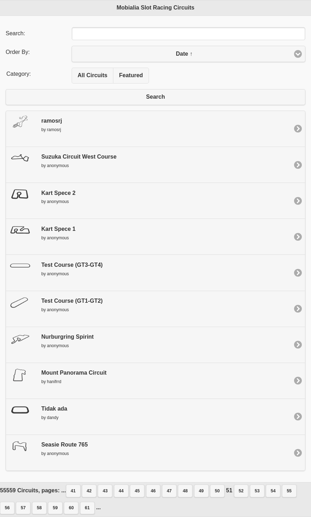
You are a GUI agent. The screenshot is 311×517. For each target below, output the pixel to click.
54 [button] (273, 490)
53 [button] (257, 490)
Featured (131, 75)
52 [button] (241, 490)
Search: (15, 33)
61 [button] (87, 507)
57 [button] (23, 507)
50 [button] (217, 490)
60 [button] (71, 507)
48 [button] (185, 490)
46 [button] (153, 490)
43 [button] (105, 490)
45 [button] (137, 490)
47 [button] (169, 490)
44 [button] (121, 490)
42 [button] (89, 490)
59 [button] (55, 507)
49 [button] (201, 490)
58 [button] (39, 507)
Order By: (18, 52)
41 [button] (73, 490)
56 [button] (7, 507)
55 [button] (289, 490)
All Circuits (92, 75)
